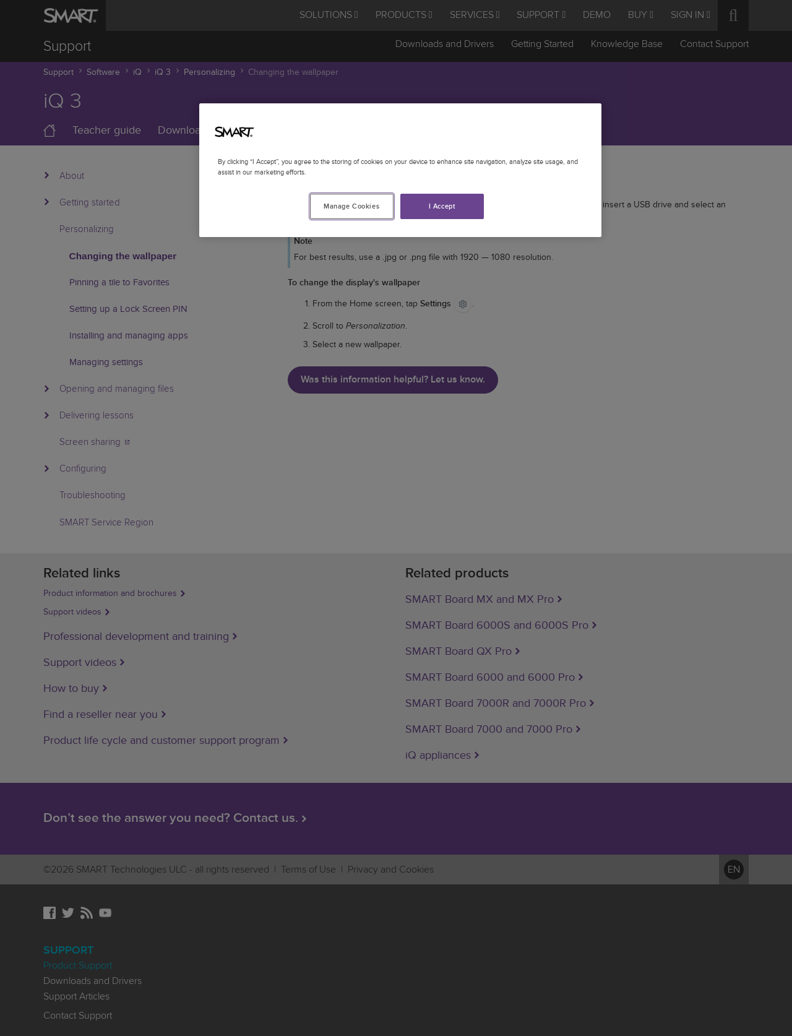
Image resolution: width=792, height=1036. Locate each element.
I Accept (442, 206)
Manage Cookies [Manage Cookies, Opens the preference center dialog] (351, 206)
